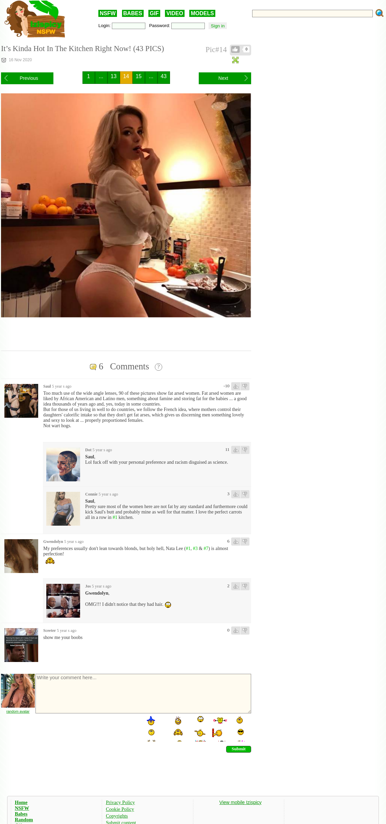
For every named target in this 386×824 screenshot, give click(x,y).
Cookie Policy (120, 809)
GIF (154, 13)
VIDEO (174, 13)
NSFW (108, 13)
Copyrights (117, 816)
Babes (21, 814)
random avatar (18, 711)
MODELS (202, 13)
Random (24, 819)
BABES (132, 13)
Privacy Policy (120, 802)
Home (21, 802)
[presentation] (86, 728)
